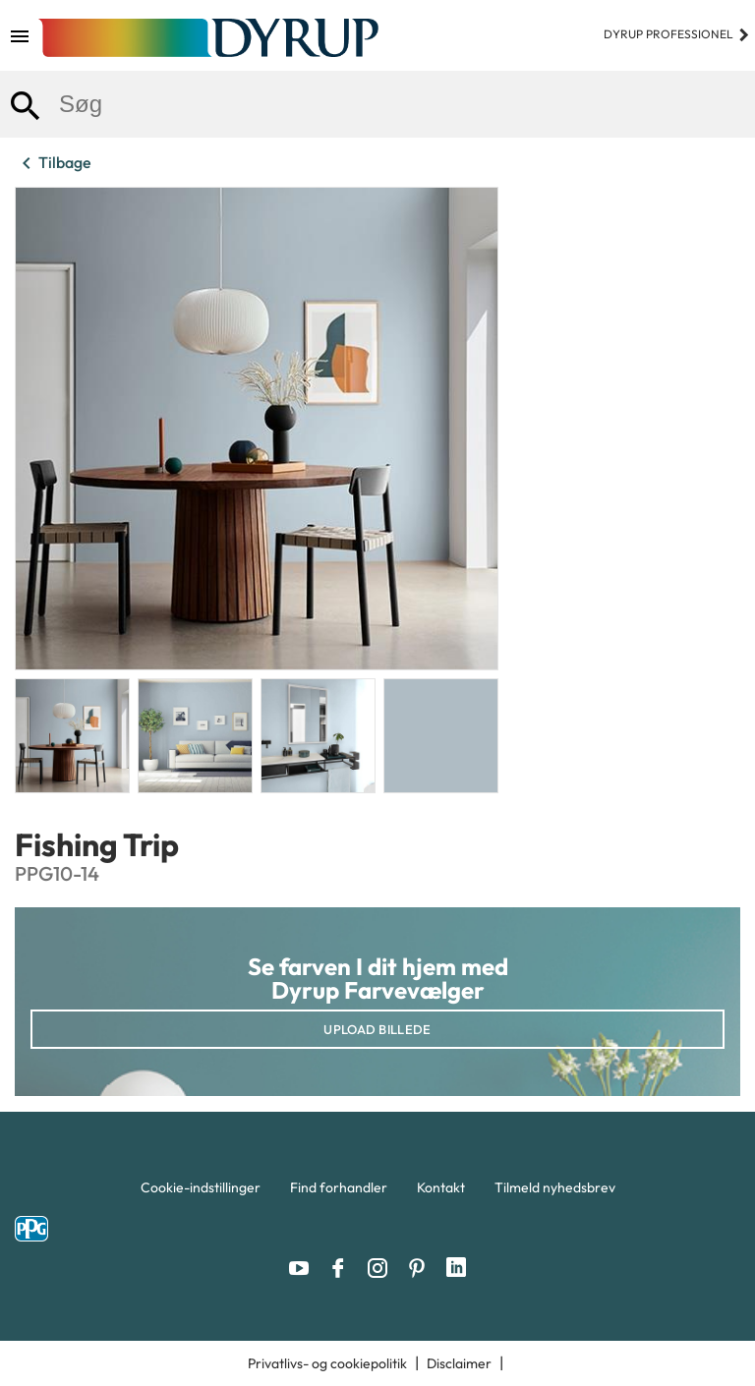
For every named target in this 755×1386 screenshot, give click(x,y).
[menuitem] (200, 1192)
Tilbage (53, 163)
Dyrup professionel (677, 34)
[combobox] (377, 104)
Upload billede (377, 1029)
